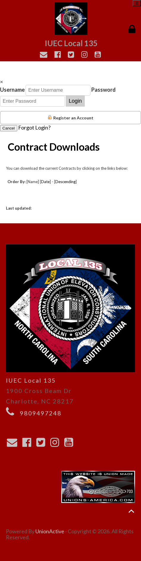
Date (45, 181)
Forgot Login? (34, 127)
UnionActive (49, 531)
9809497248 (41, 413)
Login (75, 101)
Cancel (8, 128)
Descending (65, 181)
